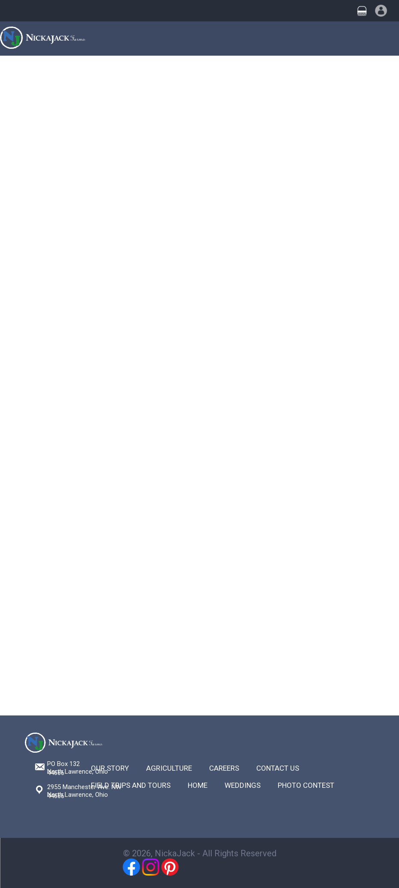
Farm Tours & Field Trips (68, 69)
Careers (224, 768)
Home (12, 69)
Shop (301, 69)
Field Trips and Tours (131, 785)
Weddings (243, 785)
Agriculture (265, 69)
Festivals (222, 69)
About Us (332, 69)
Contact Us (372, 69)
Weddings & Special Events (157, 69)
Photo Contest (306, 785)
